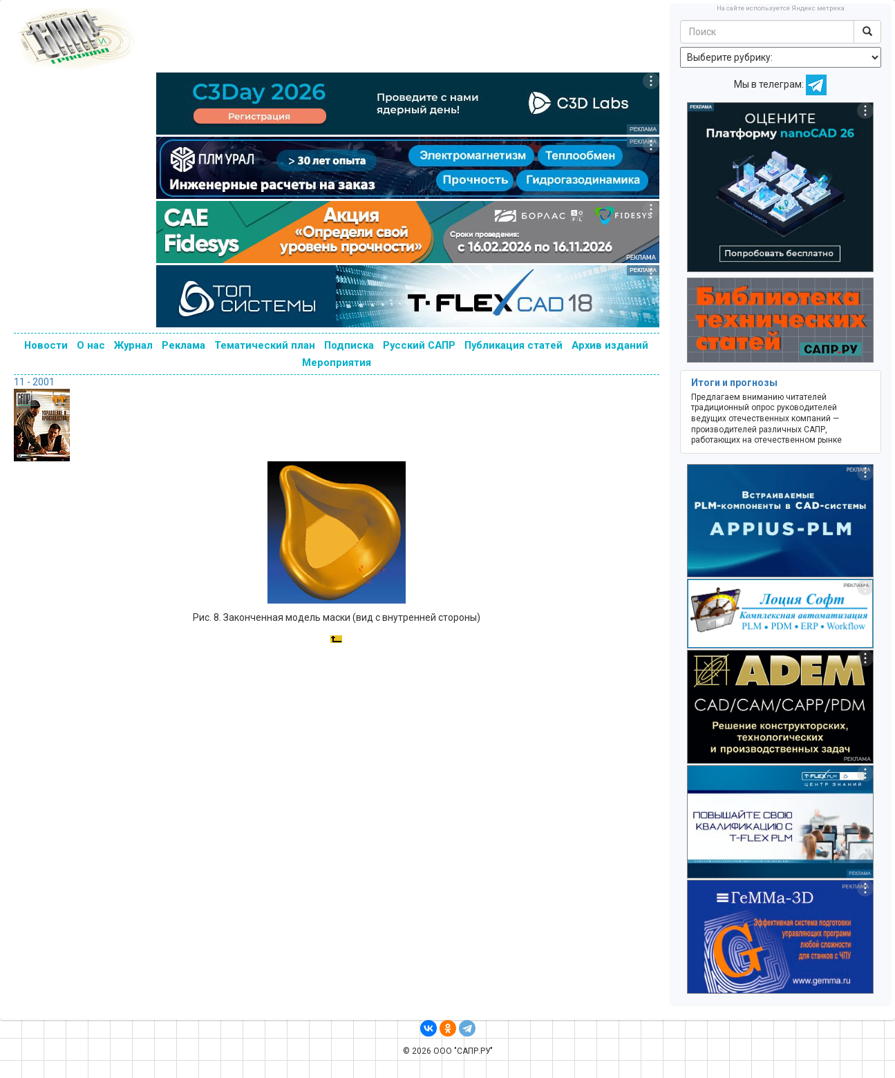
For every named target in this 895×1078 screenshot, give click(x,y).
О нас (91, 345)
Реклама (183, 345)
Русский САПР (419, 345)
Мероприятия (336, 362)
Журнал (133, 345)
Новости (46, 345)
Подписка (349, 345)
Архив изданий (610, 345)
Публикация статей (513, 345)
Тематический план (264, 345)
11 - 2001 (34, 381)
